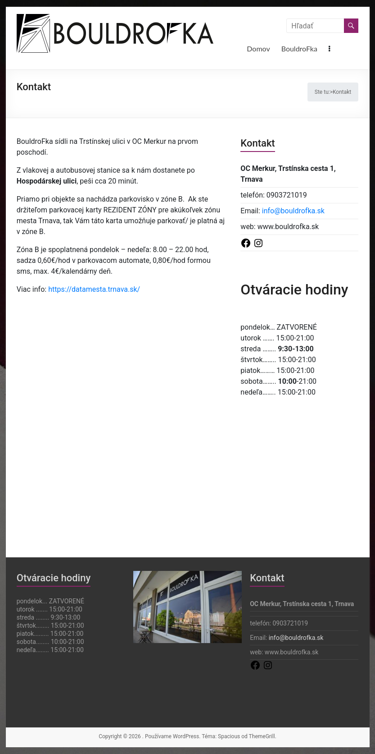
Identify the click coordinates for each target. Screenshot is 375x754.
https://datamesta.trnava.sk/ (94, 289)
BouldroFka (299, 48)
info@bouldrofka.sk (293, 211)
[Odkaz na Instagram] (258, 242)
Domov (258, 48)
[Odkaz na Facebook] (246, 242)
